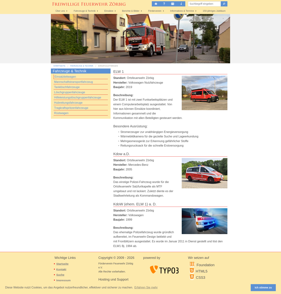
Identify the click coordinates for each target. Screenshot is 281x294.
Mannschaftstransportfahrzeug (73, 81)
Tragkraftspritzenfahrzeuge (71, 107)
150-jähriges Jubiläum (214, 11)
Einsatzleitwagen (108, 66)
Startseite (59, 66)
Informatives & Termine (182, 11)
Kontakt (61, 269)
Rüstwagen (61, 113)
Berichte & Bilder (130, 11)
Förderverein (154, 11)
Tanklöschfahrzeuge (67, 87)
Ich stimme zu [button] (263, 287)
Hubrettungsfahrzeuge (68, 102)
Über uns (60, 11)
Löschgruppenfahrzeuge (69, 92)
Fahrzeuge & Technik (85, 11)
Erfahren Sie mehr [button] (146, 287)
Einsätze (108, 11)
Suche (60, 274)
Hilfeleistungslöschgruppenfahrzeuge (77, 97)
